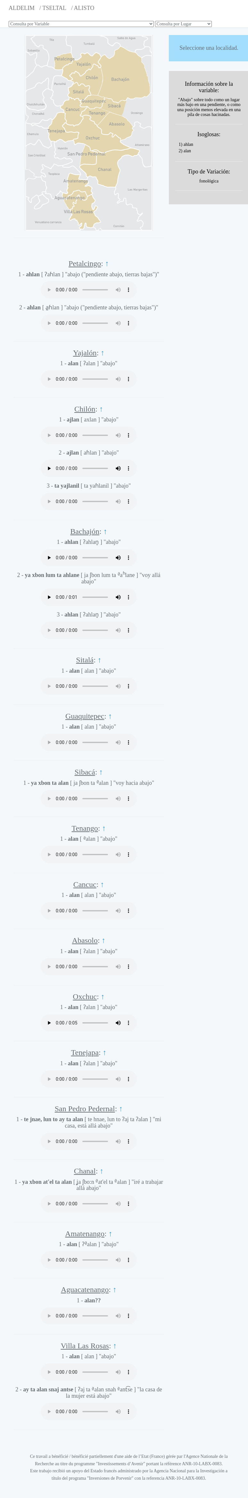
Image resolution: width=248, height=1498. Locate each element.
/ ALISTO (82, 8)
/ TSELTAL (52, 8)
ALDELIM (22, 8)
